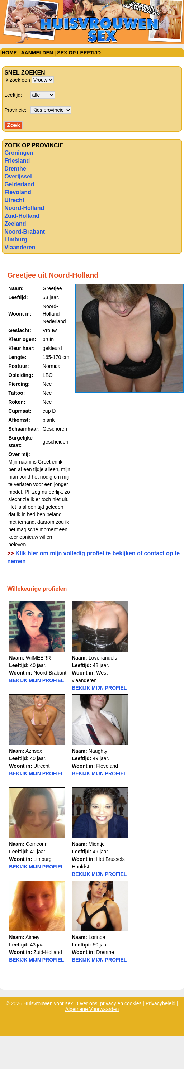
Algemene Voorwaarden (92, 1009)
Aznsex (33, 751)
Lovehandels (103, 658)
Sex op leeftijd (79, 53)
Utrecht (14, 200)
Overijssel (18, 176)
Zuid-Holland (21, 216)
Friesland (17, 161)
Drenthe (15, 169)
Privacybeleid (160, 1003)
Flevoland (17, 192)
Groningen (18, 153)
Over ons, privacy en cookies (109, 1003)
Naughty (98, 751)
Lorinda (97, 937)
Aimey (32, 937)
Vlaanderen (19, 247)
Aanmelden (37, 53)
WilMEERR (38, 658)
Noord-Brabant (24, 232)
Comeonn (37, 844)
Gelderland (19, 184)
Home (9, 53)
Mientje (97, 844)
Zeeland (15, 224)
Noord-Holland (24, 208)
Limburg (15, 239)
